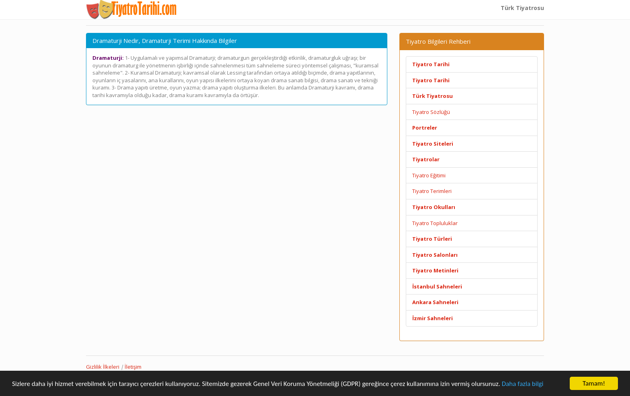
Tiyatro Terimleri (432, 191)
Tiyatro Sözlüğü (431, 112)
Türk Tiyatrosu (522, 8)
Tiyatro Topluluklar (435, 223)
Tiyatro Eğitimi (429, 175)
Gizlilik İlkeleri (102, 366)
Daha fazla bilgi (523, 384)
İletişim (133, 366)
